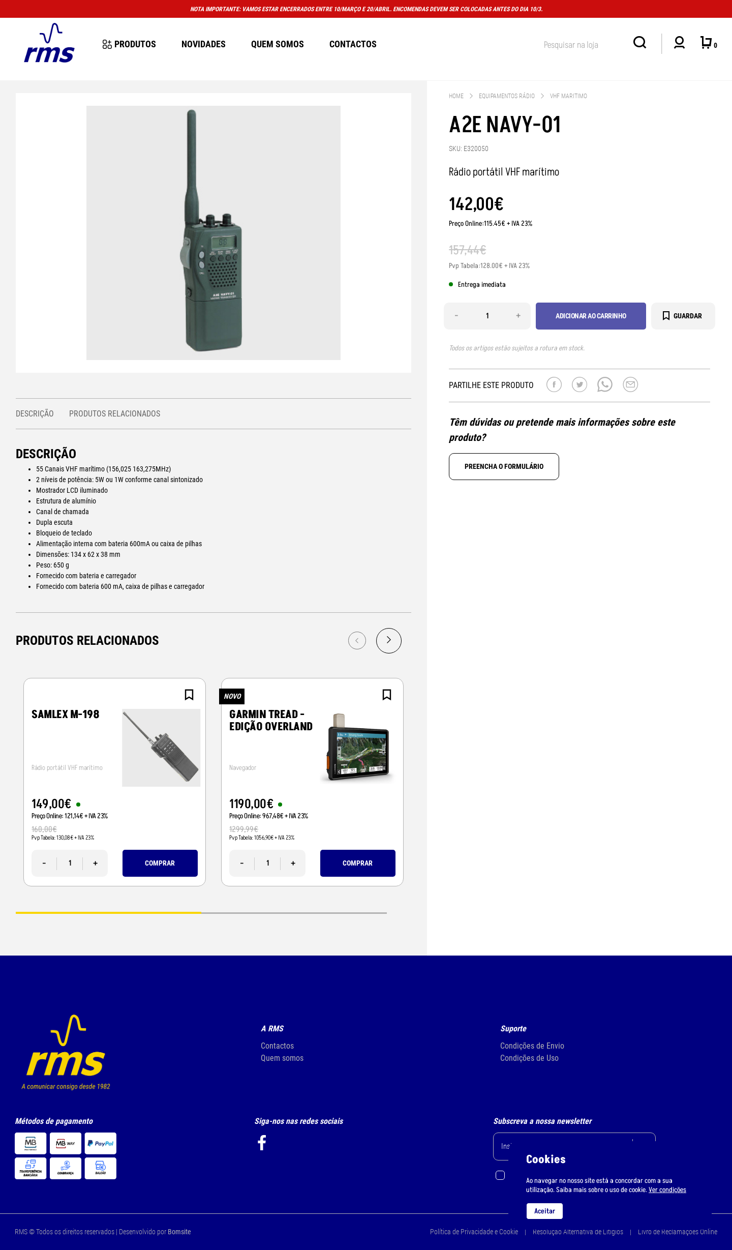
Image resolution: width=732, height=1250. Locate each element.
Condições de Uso (529, 1058)
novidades (203, 44)
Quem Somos (277, 44)
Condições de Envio (532, 1046)
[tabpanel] (114, 782)
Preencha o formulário (504, 466)
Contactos (353, 44)
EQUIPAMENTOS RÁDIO (507, 96)
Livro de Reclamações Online (677, 1232)
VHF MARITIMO (568, 96)
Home (456, 96)
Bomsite (179, 1232)
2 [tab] (294, 912)
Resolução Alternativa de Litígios (578, 1232)
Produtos (129, 44)
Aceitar (544, 1211)
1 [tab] (108, 912)
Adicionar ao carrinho (591, 316)
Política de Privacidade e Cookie (474, 1232)
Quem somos (282, 1058)
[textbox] (583, 43)
